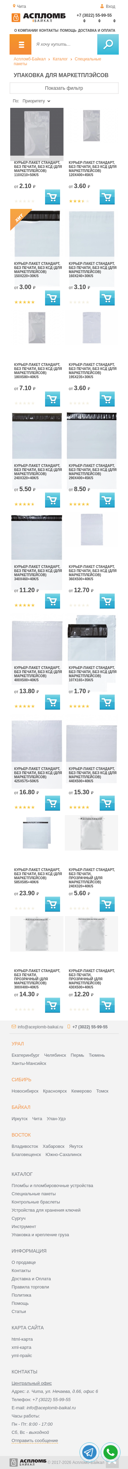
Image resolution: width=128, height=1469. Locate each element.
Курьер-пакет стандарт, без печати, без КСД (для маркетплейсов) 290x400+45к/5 (93, 472)
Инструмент (24, 1226)
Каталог (60, 59)
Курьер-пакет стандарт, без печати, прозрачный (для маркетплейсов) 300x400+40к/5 (37, 979)
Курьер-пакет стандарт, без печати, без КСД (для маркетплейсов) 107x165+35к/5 (93, 674)
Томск (102, 1091)
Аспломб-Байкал (30, 59)
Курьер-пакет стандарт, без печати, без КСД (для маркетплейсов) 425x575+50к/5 (38, 775)
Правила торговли (30, 1286)
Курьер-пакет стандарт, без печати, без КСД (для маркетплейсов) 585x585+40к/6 (38, 876)
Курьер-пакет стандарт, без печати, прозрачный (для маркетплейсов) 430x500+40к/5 (92, 979)
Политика (21, 1295)
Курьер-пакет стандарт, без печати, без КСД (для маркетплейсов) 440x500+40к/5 (93, 775)
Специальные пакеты (34, 1193)
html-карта (22, 1339)
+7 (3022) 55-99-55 (94, 15)
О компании (26, 30)
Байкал (21, 1107)
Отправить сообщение (35, 1440)
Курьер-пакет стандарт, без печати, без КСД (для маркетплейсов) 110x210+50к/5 (38, 169)
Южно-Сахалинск (64, 1154)
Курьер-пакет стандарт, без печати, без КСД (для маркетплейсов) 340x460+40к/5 (38, 573)
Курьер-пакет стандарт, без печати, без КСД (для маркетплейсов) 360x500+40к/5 (93, 573)
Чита (37, 1118)
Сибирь (21, 1079)
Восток (21, 1135)
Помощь (68, 30)
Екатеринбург (26, 1055)
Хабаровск (54, 1146)
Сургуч (19, 1218)
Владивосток (25, 1146)
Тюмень (97, 1055)
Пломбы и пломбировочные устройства (52, 1185)
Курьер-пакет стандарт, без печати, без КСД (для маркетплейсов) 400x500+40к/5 (38, 674)
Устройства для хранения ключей (46, 1210)
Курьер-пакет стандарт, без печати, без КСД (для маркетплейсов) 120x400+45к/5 (93, 169)
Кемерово (81, 1091)
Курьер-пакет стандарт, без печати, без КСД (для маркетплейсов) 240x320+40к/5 (38, 472)
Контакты (48, 30)
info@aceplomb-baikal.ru (40, 1027)
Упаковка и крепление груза (40, 1234)
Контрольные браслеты (36, 1201)
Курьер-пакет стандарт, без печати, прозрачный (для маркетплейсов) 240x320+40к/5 (92, 878)
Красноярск (55, 1091)
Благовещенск (26, 1154)
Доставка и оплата (96, 30)
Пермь (77, 1055)
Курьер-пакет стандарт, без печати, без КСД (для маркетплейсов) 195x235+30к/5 (93, 371)
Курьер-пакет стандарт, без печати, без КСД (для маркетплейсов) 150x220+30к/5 (38, 270)
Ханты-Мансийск (29, 1063)
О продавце (24, 1262)
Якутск (76, 1146)
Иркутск (20, 1118)
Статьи (19, 1311)
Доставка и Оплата (31, 1278)
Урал (18, 1043)
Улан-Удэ (56, 1118)
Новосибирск (25, 1091)
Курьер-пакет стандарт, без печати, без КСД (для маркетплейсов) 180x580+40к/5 (38, 371)
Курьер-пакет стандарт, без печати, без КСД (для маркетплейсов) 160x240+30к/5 (93, 270)
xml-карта (21, 1347)
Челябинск (55, 1055)
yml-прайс (22, 1355)
